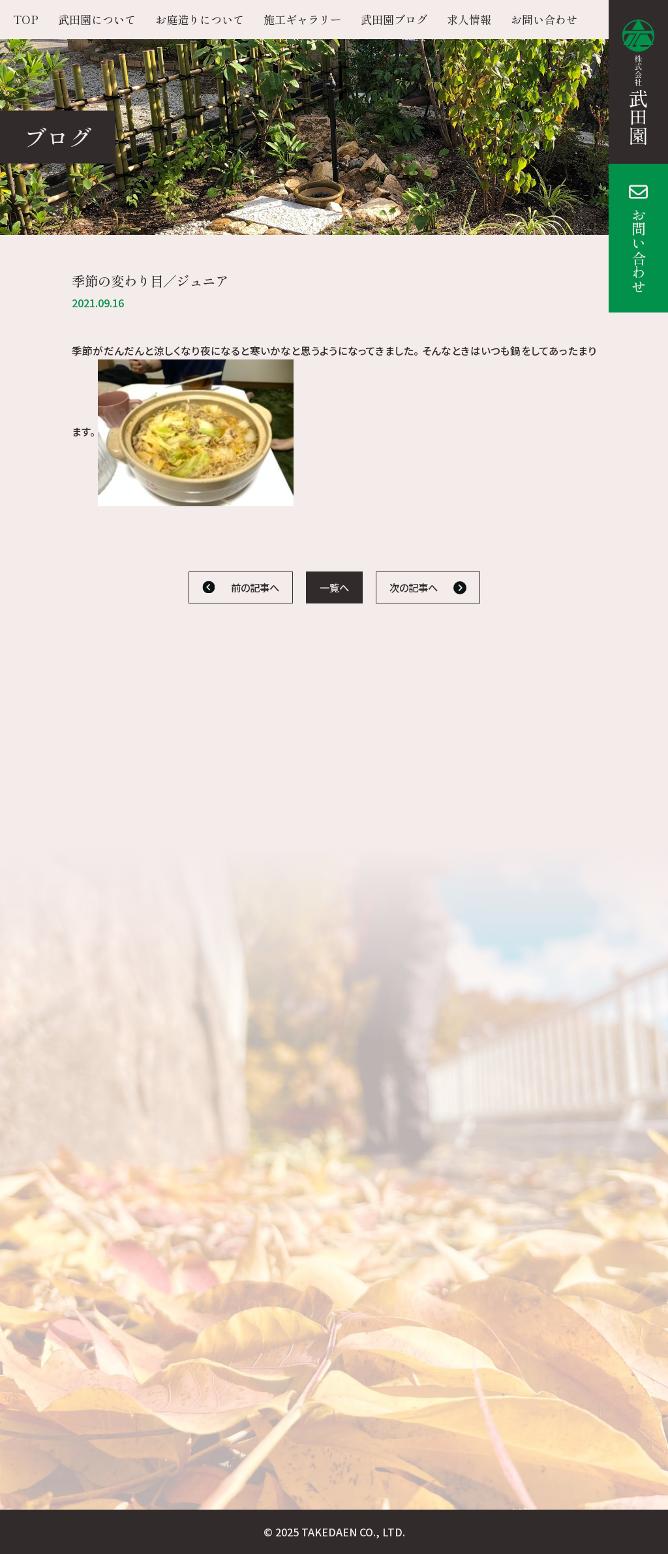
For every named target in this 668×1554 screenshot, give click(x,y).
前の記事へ (255, 587)
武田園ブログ (394, 19)
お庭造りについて (199, 19)
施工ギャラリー (302, 19)
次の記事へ (413, 587)
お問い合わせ (638, 250)
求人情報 (469, 19)
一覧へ (334, 587)
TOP (25, 19)
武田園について (97, 19)
